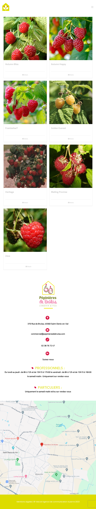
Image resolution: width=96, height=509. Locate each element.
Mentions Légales (24, 501)
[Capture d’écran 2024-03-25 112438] (48, 401)
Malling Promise (59, 192)
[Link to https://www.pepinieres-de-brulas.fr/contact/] (47, 330)
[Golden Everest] (71, 102)
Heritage (9, 192)
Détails (26, 75)
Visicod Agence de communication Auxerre (55, 501)
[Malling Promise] (71, 166)
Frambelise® (11, 128)
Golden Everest (58, 128)
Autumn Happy (58, 64)
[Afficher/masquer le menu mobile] (92, 7)
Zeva (7, 256)
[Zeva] (25, 230)
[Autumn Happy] (71, 38)
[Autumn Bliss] (25, 38)
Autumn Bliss (11, 64)
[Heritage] (25, 166)
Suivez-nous (48, 359)
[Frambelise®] (25, 102)
